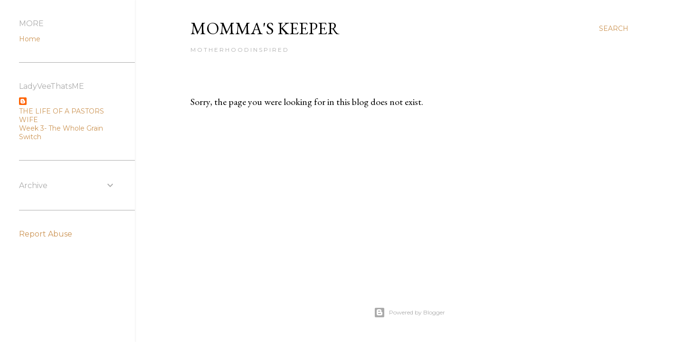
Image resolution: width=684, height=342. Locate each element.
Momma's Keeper (265, 28)
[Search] (613, 28)
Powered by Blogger (409, 312)
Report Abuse (45, 233)
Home (29, 39)
